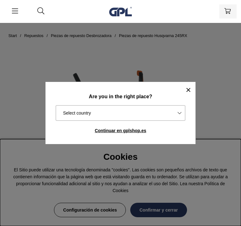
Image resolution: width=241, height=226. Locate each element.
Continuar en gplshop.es (120, 130)
